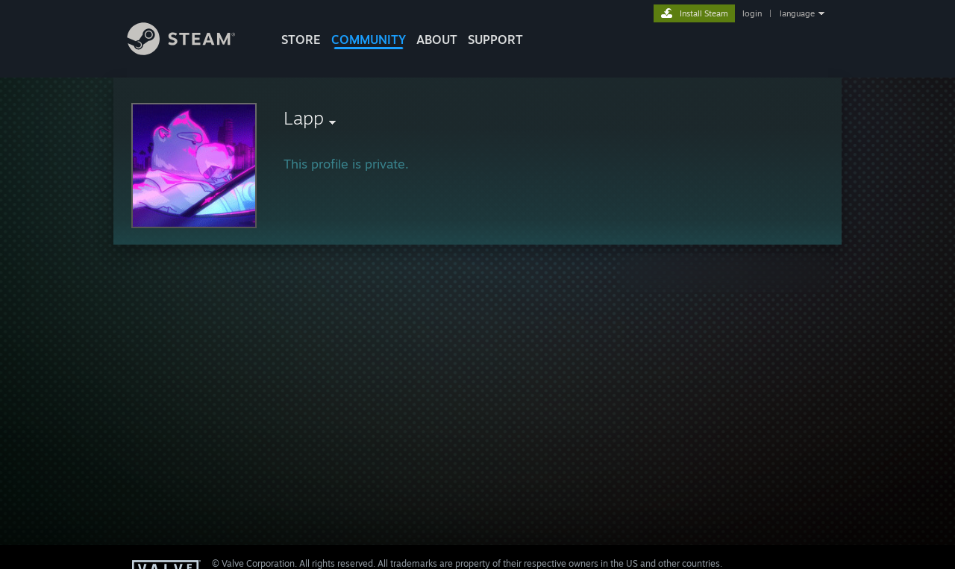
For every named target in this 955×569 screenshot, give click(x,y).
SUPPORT (495, 39)
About (436, 39)
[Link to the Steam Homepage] (192, 51)
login (752, 13)
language (797, 13)
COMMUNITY (368, 39)
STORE (301, 39)
